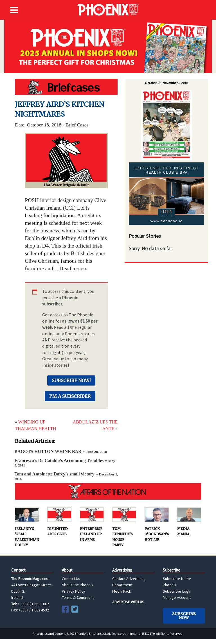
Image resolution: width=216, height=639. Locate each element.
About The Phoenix (77, 584)
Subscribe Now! (71, 380)
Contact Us (71, 578)
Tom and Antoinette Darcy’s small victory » (66, 476)
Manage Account (177, 597)
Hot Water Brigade (66, 87)
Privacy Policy (73, 591)
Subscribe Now (183, 615)
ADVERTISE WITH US (128, 601)
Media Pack (121, 591)
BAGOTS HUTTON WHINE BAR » (60, 451)
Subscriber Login (177, 591)
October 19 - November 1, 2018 (166, 83)
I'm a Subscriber (70, 396)
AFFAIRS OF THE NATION (108, 491)
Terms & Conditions (78, 597)
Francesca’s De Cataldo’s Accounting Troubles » (64, 462)
